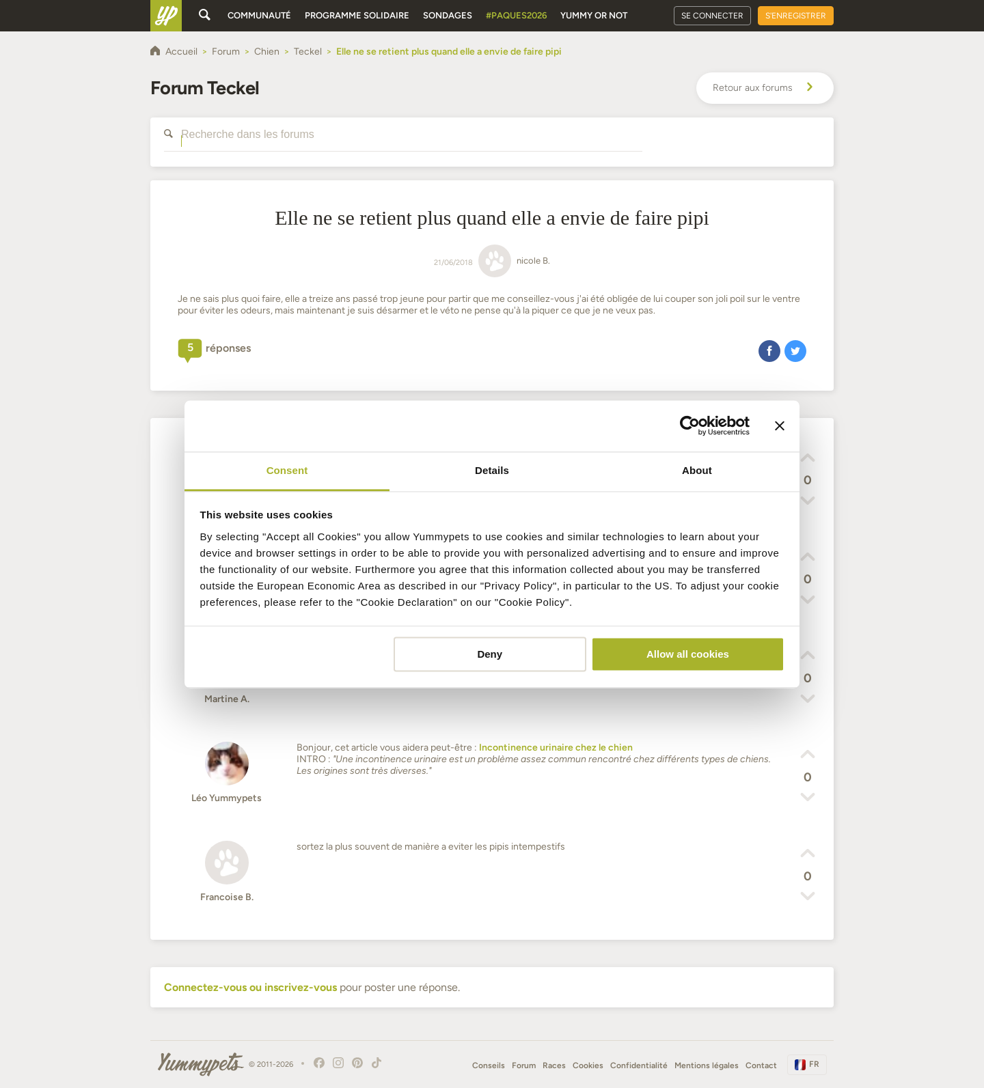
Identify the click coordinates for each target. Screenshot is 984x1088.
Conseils (488, 1065)
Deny (489, 654)
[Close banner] (779, 425)
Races (554, 1065)
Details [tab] (492, 470)
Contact (761, 1065)
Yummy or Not (593, 15)
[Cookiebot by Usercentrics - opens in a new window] (690, 425)
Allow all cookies (687, 654)
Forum (524, 1065)
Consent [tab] (287, 470)
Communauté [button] (259, 15)
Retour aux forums (765, 88)
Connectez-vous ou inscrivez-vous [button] (250, 987)
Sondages (447, 15)
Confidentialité (639, 1065)
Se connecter (712, 15)
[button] (769, 350)
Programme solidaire (357, 15)
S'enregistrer (795, 15)
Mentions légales (706, 1065)
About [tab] (697, 470)
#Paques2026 (516, 15)
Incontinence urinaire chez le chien (556, 747)
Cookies (588, 1065)
